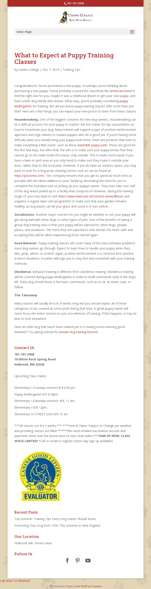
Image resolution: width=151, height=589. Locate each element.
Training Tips (71, 70)
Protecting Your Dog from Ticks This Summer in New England (57, 525)
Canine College (28, 70)
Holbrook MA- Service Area (33, 543)
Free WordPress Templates (88, 586)
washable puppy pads (92, 145)
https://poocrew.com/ (29, 176)
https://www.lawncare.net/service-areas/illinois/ (91, 196)
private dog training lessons (78, 332)
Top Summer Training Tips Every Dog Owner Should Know (55, 519)
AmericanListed (120, 91)
